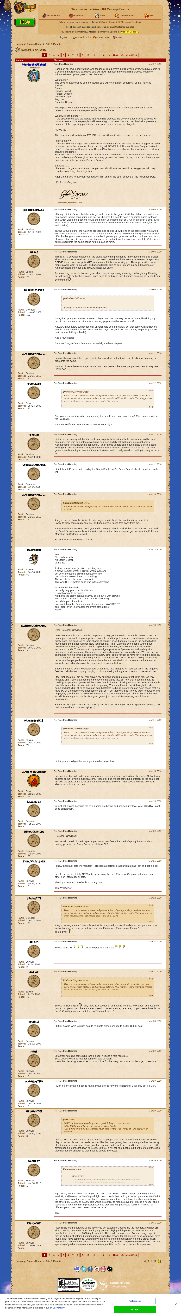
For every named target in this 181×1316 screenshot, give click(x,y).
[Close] (175, 1304)
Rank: (21, 229)
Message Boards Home (29, 44)
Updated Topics (83, 37)
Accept (134, 1309)
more (151, 390)
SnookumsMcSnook (34, 465)
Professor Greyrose (34, 65)
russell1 (34, 1022)
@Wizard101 (105, 22)
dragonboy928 (34, 721)
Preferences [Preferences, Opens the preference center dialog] (135, 1301)
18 (102, 55)
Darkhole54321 (34, 290)
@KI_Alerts (121, 22)
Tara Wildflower (34, 862)
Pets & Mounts (53, 44)
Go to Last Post (129, 55)
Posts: (21, 234)
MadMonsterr (34, 1082)
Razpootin (34, 550)
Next (115, 55)
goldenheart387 (33, 210)
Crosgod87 (34, 1223)
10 (88, 55)
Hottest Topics (103, 37)
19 (108, 55)
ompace (33, 972)
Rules (119, 37)
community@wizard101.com (70, 202)
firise (34, 1052)
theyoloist (34, 435)
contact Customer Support (120, 27)
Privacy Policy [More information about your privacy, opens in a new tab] (57, 1308)
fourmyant (34, 384)
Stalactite (34, 898)
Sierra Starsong (34, 832)
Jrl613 (34, 942)
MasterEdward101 (34, 354)
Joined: (22, 232)
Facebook (136, 22)
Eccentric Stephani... (34, 626)
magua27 (34, 1161)
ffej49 (34, 252)
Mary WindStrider (34, 772)
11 (94, 55)
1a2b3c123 (34, 802)
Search (66, 37)
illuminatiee (34, 1111)
